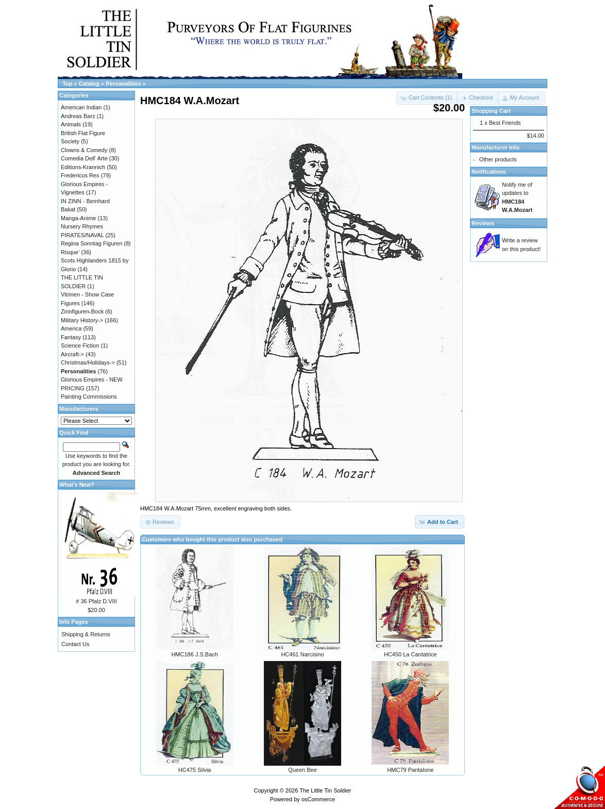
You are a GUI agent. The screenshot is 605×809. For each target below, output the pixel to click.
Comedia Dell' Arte (84, 158)
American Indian (81, 107)
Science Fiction (80, 345)
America (71, 328)
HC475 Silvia (194, 770)
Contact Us (75, 644)
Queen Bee (302, 770)
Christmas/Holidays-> (88, 362)
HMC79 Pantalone (410, 770)
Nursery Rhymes (82, 226)
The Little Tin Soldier (325, 790)
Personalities (123, 83)
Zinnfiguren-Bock (82, 311)
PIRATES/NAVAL (82, 235)
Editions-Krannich (83, 167)
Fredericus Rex (80, 175)
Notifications (489, 172)
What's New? (76, 485)
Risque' (70, 252)
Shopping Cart (491, 111)
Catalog (89, 83)
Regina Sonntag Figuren (91, 243)
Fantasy (71, 337)
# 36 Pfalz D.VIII (96, 601)
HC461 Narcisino (302, 654)
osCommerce (318, 799)
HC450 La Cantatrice (410, 654)
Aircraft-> (72, 354)
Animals (71, 124)
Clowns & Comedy (84, 150)
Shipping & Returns (85, 634)
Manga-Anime (78, 218)
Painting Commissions (89, 396)
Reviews (483, 223)
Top (67, 83)
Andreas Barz (78, 116)
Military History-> (82, 320)
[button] (478, 98)
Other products (498, 159)
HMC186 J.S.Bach (194, 654)
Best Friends (505, 123)
